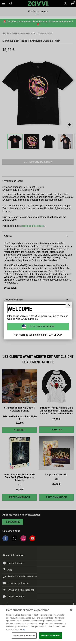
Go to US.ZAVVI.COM (41, 326)
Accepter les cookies (51, 635)
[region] (38, 623)
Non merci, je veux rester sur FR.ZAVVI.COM (38, 335)
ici (24, 629)
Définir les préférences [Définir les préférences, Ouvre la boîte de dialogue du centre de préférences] (24, 635)
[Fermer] (69, 305)
